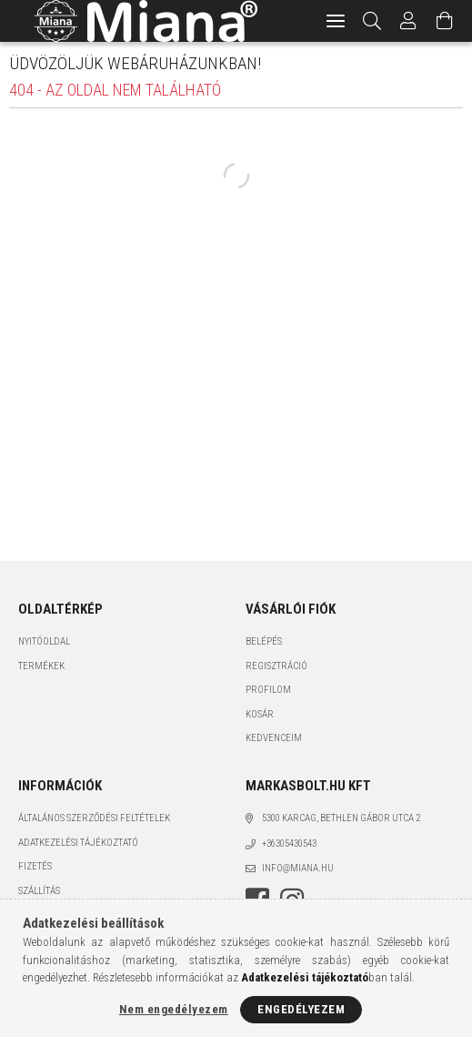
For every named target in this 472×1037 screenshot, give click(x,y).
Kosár (260, 714)
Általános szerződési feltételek (94, 818)
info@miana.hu (298, 868)
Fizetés (35, 866)
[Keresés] (372, 21)
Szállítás (39, 891)
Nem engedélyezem (173, 1009)
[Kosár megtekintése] (445, 21)
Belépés (264, 641)
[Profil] (408, 21)
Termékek (41, 666)
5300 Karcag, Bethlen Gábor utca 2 (341, 818)
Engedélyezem (301, 1009)
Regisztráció (276, 666)
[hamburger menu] (335, 21)
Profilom (268, 690)
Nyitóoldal (44, 641)
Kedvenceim (274, 738)
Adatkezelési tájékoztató (78, 843)
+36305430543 (289, 843)
